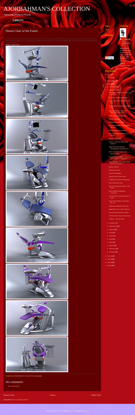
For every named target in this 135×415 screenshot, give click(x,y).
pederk (72, 411)
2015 (109, 74)
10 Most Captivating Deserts (118, 98)
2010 (109, 259)
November (112, 90)
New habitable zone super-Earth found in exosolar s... (119, 163)
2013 (109, 81)
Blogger (86, 411)
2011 (109, 256)
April (111, 242)
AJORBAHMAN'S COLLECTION (47, 8)
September (113, 226)
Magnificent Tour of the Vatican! (119, 209)
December (112, 87)
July (110, 232)
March (111, 245)
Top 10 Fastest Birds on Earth (119, 212)
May (110, 239)
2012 (109, 84)
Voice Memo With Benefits (117, 116)
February (112, 248)
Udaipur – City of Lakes (116, 219)
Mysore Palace (114, 167)
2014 (109, 78)
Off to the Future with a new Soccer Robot (118, 152)
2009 (109, 262)
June (111, 236)
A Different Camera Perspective (119, 179)
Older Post (96, 395)
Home (53, 395)
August (111, 229)
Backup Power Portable (116, 122)
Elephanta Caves (114, 170)
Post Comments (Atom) (20, 399)
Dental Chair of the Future (117, 176)
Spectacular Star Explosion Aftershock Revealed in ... (118, 112)
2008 (109, 265)
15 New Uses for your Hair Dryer (119, 216)
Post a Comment (13, 386)
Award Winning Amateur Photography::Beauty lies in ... (119, 148)
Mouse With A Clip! (115, 138)
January (112, 252)
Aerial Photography (115, 173)
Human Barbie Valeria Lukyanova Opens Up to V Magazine (120, 158)
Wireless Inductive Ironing (117, 130)
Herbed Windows (114, 119)
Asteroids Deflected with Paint (119, 206)
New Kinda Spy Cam (116, 183)
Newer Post (9, 395)
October (112, 223)
